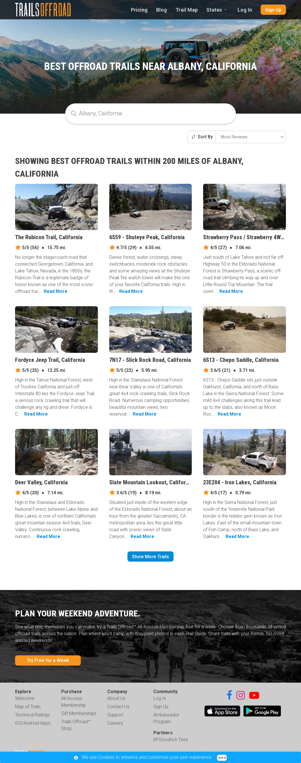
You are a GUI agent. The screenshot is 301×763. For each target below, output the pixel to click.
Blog (161, 10)
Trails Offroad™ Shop (76, 725)
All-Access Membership (73, 702)
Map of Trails (28, 706)
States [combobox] (214, 10)
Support (115, 715)
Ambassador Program (166, 718)
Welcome (24, 698)
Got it (222, 758)
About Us (116, 698)
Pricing (139, 10)
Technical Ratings (32, 715)
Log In (245, 10)
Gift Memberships (78, 713)
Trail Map (187, 10)
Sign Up (273, 9)
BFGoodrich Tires (170, 739)
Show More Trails (150, 556)
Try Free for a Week (48, 660)
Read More (55, 291)
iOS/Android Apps (32, 723)
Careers (115, 723)
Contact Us (118, 706)
